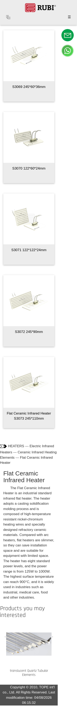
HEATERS (16, 446)
